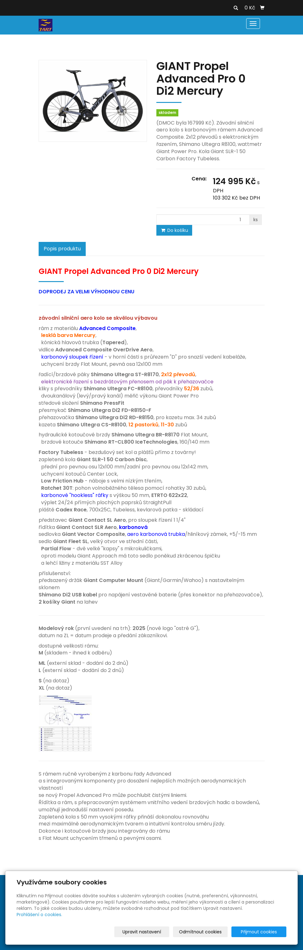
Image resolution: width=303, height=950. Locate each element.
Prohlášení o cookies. (39, 914)
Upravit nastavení (158, 932)
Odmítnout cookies (212, 932)
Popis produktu (62, 248)
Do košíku (174, 230)
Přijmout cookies (262, 932)
